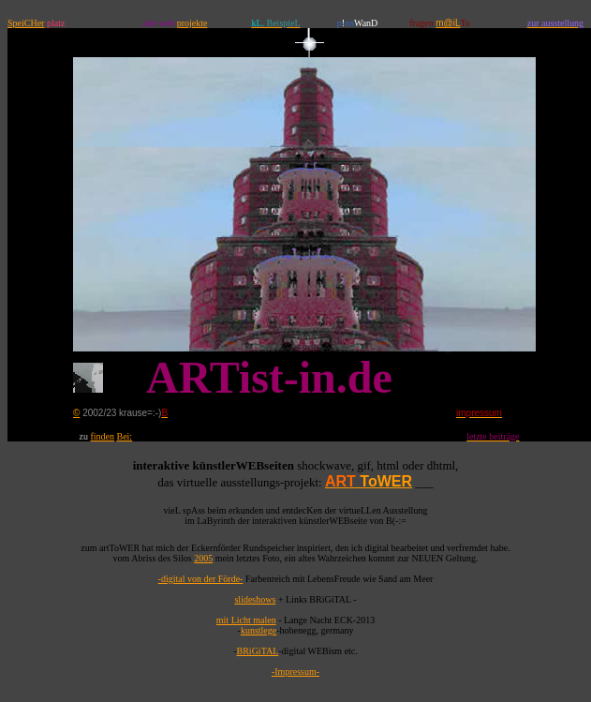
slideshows (254, 599)
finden (102, 436)
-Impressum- (295, 671)
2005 (203, 558)
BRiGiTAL (258, 651)
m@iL (448, 23)
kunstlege (258, 630)
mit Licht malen (246, 620)
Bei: (124, 436)
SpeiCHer (25, 23)
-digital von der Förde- (201, 579)
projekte (192, 23)
